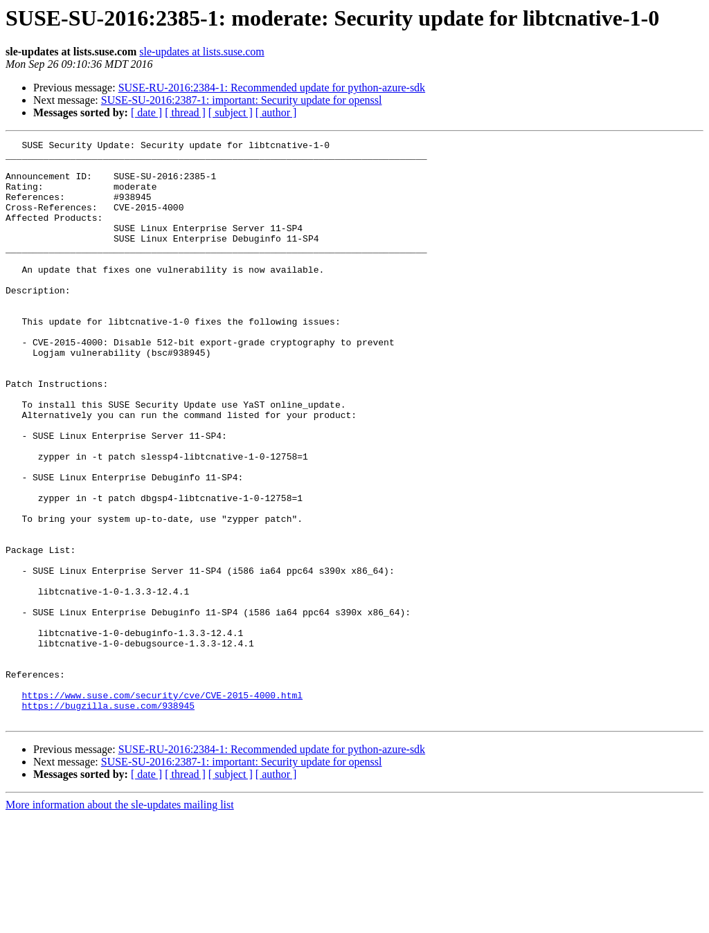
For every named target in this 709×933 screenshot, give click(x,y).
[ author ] (276, 112)
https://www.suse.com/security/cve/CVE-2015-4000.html (162, 807)
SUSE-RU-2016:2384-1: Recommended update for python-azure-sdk (271, 87)
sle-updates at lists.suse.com (201, 51)
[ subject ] (230, 112)
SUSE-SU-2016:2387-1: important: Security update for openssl (241, 100)
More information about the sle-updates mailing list (120, 921)
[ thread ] (185, 112)
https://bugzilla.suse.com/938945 (108, 819)
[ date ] (146, 112)
